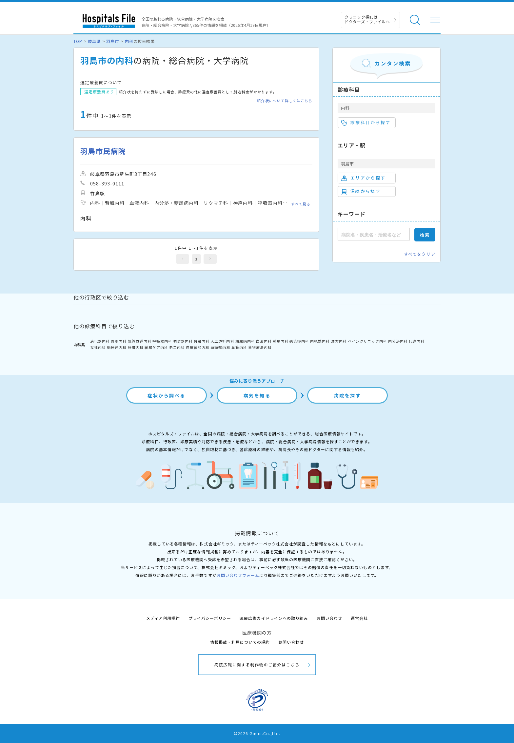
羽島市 (112, 41)
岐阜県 (94, 41)
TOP (77, 41)
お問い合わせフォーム (238, 575)
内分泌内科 (398, 341)
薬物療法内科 (260, 347)
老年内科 (177, 347)
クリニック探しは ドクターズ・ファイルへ (367, 19)
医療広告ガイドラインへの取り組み (274, 618)
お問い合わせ (329, 618)
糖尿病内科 (245, 341)
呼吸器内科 (162, 341)
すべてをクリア (419, 254)
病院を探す (347, 395)
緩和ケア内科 (156, 347)
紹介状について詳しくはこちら (284, 100)
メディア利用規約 (163, 618)
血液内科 (264, 341)
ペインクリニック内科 (367, 341)
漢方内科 (339, 341)
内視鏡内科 (320, 341)
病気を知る (257, 395)
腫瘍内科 (280, 341)
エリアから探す (363, 178)
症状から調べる (167, 395)
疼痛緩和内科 (197, 347)
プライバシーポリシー (209, 618)
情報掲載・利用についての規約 (240, 642)
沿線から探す (361, 191)
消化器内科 (100, 341)
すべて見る (300, 203)
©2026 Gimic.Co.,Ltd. (257, 733)
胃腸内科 (119, 341)
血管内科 (239, 347)
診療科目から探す (366, 122)
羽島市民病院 (103, 151)
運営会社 (359, 618)
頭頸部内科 (220, 347)
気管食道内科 (139, 341)
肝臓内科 (136, 347)
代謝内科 (417, 341)
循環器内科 (183, 341)
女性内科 (98, 347)
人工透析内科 (222, 341)
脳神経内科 (117, 347)
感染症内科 (299, 341)
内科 (129, 41)
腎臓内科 (201, 341)
